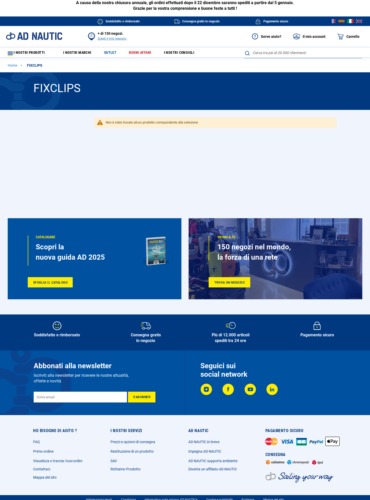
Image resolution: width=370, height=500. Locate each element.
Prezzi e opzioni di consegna (132, 442)
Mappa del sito (45, 477)
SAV (113, 461)
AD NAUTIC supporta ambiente (212, 461)
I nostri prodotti (29, 53)
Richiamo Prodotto (125, 469)
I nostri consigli (191, 53)
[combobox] (303, 52)
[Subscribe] (141, 397)
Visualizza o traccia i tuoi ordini (57, 461)
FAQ (36, 442)
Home (13, 68)
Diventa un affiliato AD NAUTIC (212, 469)
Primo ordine (43, 451)
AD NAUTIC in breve (203, 442)
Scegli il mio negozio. (112, 38)
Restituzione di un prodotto (132, 451)
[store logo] (34, 36)
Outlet (116, 53)
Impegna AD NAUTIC (204, 451)
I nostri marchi (80, 53)
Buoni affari (149, 53)
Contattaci (41, 469)
